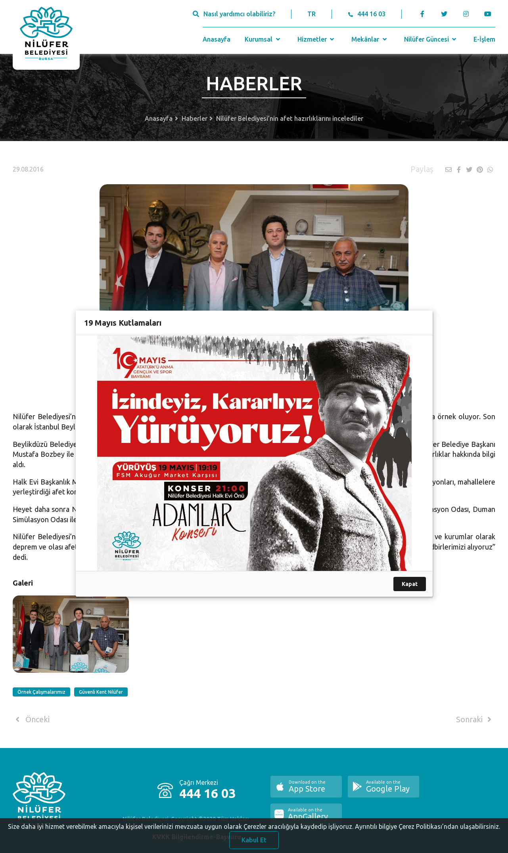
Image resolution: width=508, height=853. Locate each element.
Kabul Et (254, 841)
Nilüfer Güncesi (431, 39)
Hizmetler (316, 39)
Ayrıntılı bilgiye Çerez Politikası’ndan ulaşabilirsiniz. (427, 828)
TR (311, 13)
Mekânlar (369, 39)
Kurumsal (263, 39)
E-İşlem (484, 39)
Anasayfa (216, 39)
